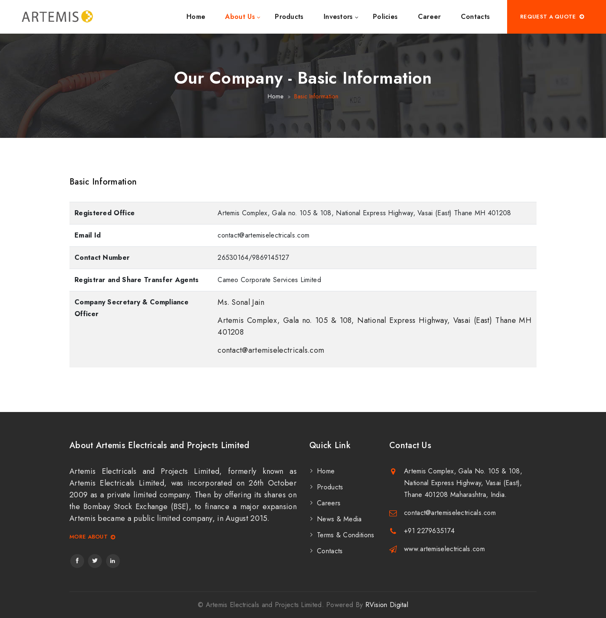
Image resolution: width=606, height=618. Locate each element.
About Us (240, 16)
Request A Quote (552, 17)
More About (92, 537)
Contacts (475, 16)
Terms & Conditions (345, 535)
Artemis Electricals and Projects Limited (264, 605)
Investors (338, 16)
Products (289, 16)
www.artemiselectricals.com (444, 549)
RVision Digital (387, 605)
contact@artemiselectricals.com (450, 513)
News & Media (339, 519)
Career (429, 16)
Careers (328, 503)
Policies (385, 16)
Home (195, 16)
